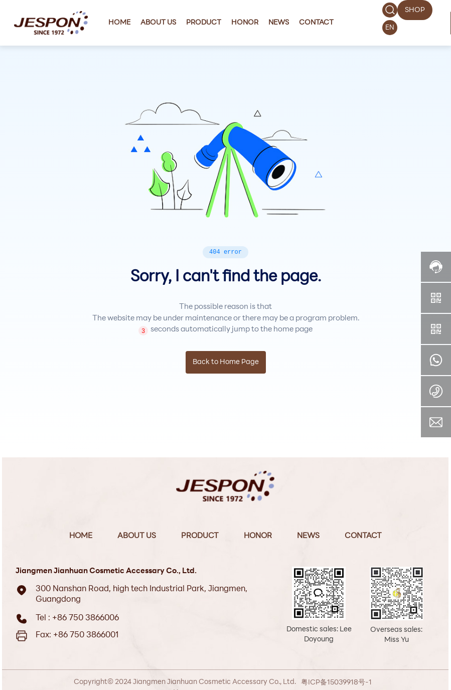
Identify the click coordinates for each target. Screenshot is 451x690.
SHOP (415, 10)
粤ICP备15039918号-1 (336, 682)
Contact (363, 536)
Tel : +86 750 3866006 (77, 618)
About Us (136, 536)
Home (80, 536)
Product (200, 536)
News (308, 536)
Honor (258, 536)
